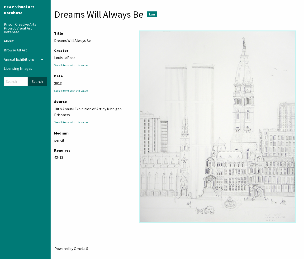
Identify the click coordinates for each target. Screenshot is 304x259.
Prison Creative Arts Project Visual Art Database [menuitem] (20, 28)
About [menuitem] (9, 41)
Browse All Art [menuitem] (15, 50)
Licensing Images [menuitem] (18, 68)
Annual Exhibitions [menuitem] (19, 59)
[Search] (16, 81)
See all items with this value (71, 65)
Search (37, 81)
